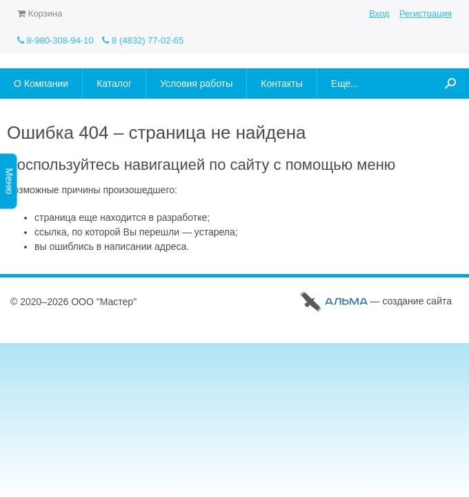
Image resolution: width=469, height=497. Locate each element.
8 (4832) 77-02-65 (142, 40)
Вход (379, 13)
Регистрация (425, 13)
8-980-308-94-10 (55, 40)
